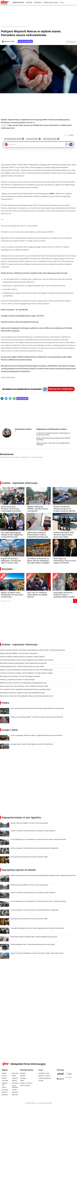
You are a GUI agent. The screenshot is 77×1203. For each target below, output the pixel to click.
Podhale (14, 1080)
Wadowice (15, 1092)
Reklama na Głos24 (44, 1075)
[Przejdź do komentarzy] (71, 41)
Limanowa (5, 1090)
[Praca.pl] (60, 1074)
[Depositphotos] (60, 1079)
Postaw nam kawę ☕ (25, 41)
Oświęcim (15, 1078)
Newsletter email (44, 1073)
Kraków (4, 1073)
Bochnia (4, 1075)
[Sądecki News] (69, 1074)
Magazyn (23, 1073)
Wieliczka (15, 1094)
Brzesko (4, 1078)
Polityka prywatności (45, 1078)
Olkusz (14, 1075)
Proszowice (15, 1083)
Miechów (4, 1092)
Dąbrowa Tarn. (4, 1084)
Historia (29, 2)
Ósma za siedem (25, 1085)
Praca (62, 2)
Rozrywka (38, 2)
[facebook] (2, 398)
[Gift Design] (69, 1079)
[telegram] (10, 398)
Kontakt (41, 1080)
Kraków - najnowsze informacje (19, 482)
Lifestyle (22, 1075)
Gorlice (4, 1087)
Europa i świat (9, 729)
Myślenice (5, 1094)
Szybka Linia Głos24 (50, 2)
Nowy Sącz (15, 1073)
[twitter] (6, 398)
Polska (5, 702)
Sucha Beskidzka (15, 1086)
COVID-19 (4, 125)
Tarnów (14, 1090)
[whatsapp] (14, 398)
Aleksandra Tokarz (9, 41)
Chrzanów (5, 1080)
